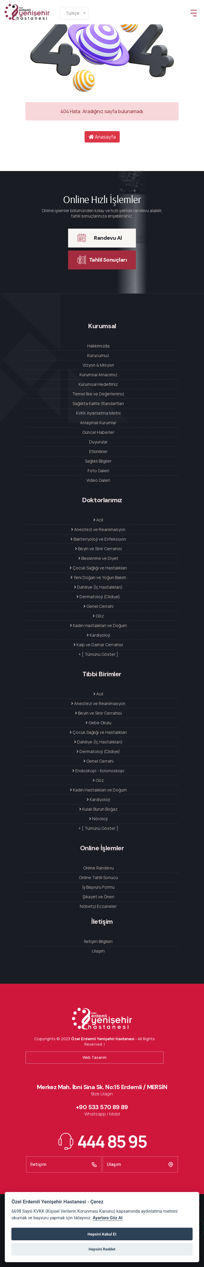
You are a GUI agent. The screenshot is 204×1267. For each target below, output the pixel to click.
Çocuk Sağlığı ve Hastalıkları (98, 568)
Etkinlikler (98, 451)
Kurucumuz (98, 355)
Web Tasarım (94, 1057)
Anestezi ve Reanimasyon (98, 529)
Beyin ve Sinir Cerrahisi (98, 548)
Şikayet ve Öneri (98, 896)
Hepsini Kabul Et (102, 1234)
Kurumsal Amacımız (98, 374)
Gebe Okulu (98, 722)
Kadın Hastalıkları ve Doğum (98, 625)
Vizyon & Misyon (98, 365)
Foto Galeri (98, 470)
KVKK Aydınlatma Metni (98, 413)
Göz (98, 616)
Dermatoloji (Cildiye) (98, 596)
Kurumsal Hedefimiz (98, 384)
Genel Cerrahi (98, 606)
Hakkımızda (98, 346)
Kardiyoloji (98, 635)
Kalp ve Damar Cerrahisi (98, 644)
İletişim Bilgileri (98, 941)
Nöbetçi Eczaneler (98, 906)
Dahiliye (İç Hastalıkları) (98, 587)
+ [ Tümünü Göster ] (98, 654)
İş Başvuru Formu (98, 887)
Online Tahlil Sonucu (98, 877)
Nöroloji (98, 818)
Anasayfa (102, 137)
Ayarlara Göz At (108, 1217)
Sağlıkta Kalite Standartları (98, 403)
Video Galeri (98, 480)
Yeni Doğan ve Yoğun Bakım (98, 577)
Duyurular (98, 442)
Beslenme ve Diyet (98, 558)
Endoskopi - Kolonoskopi (98, 770)
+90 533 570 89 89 (102, 1107)
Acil (98, 520)
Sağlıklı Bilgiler (98, 461)
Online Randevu (98, 868)
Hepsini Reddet (101, 1249)
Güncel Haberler (98, 432)
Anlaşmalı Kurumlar (98, 422)
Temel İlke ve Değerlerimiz (98, 394)
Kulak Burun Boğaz (98, 809)
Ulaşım (98, 951)
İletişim (63, 1164)
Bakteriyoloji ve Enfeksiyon (98, 539)
